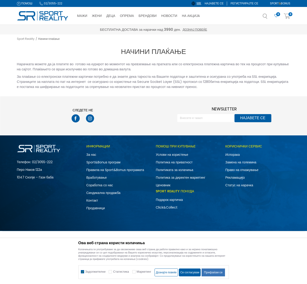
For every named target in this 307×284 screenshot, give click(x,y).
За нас (91, 154)
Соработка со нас (99, 185)
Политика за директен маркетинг (180, 177)
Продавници (95, 208)
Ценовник (163, 185)
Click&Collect (166, 207)
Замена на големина (240, 162)
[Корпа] (287, 16)
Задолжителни (95, 271)
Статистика (121, 271)
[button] (270, 17)
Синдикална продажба (103, 192)
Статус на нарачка (239, 185)
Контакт (92, 200)
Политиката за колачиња (174, 170)
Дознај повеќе (194, 29)
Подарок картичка (169, 199)
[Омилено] (276, 15)
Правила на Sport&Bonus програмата (115, 170)
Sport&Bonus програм (103, 162)
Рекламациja (235, 177)
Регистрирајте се (244, 3)
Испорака (232, 154)
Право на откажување (241, 170)
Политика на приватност (174, 162)
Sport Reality (26, 39)
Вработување (96, 177)
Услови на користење (172, 154)
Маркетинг (144, 271)
